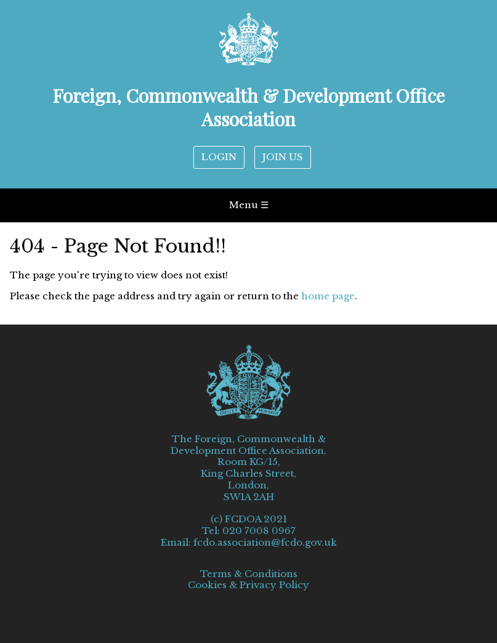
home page (328, 296)
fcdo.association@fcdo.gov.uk (265, 542)
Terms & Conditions (248, 574)
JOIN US (282, 157)
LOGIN (218, 157)
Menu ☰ (249, 205)
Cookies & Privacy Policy (248, 585)
